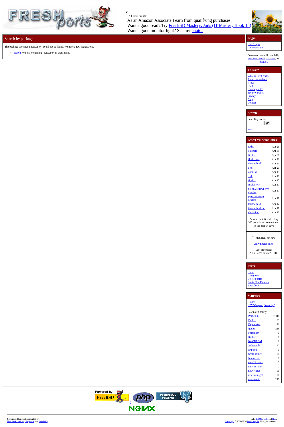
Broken (252, 320)
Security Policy (256, 92)
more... (251, 129)
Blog (250, 99)
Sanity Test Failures (258, 282)
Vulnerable (254, 345)
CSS (265, 419)
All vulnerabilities (264, 243)
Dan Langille (253, 421)
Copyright (229, 421)
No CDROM (255, 341)
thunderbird (254, 163)
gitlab (251, 146)
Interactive (254, 358)
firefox (252, 155)
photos (197, 30)
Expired (252, 349)
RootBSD (264, 62)
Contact (252, 102)
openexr (252, 172)
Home (251, 272)
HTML (259, 419)
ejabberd (252, 150)
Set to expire (255, 353)
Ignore (251, 328)
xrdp (250, 176)
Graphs (251, 301)
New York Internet (256, 58)
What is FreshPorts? (258, 76)
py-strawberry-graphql (256, 198)
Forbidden (253, 332)
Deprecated (254, 324)
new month (254, 379)
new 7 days (254, 370)
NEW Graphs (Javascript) (261, 305)
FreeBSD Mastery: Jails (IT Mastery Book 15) (210, 25)
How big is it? (255, 89)
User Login (254, 44)
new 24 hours (255, 362)
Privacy (252, 96)
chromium (253, 212)
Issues (251, 82)
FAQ (250, 86)
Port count (253, 315)
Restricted (253, 337)
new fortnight (255, 375)
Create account (256, 47)
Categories (253, 275)
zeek (250, 167)
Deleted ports (255, 278)
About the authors (257, 79)
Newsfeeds (253, 285)
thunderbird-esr (256, 208)
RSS (274, 419)
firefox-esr (254, 159)
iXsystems (270, 58)
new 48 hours (255, 366)
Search (17, 52)
